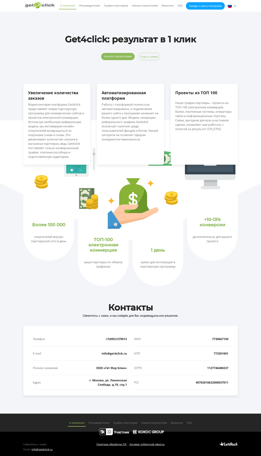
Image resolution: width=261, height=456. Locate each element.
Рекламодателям (89, 5)
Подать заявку (149, 56)
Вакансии (168, 5)
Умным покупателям (145, 5)
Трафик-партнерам (116, 5)
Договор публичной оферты (147, 444)
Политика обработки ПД (111, 444)
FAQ (180, 5)
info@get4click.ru (114, 353)
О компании (67, 5)
